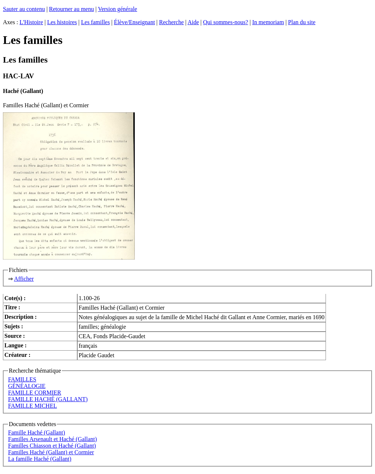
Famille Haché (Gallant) (36, 432)
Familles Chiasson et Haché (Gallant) (52, 446)
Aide (193, 22)
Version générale (117, 9)
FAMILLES (22, 379)
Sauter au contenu (24, 9)
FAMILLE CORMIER (34, 392)
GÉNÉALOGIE (26, 386)
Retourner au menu (71, 9)
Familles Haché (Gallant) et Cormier (51, 452)
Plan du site (302, 22)
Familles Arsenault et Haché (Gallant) (52, 439)
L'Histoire (31, 22)
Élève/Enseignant (134, 22)
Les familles (95, 22)
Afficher (24, 279)
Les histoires (62, 22)
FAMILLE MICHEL (32, 406)
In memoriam (268, 22)
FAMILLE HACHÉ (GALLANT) (48, 399)
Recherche (171, 22)
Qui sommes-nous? (225, 22)
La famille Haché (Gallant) (39, 459)
